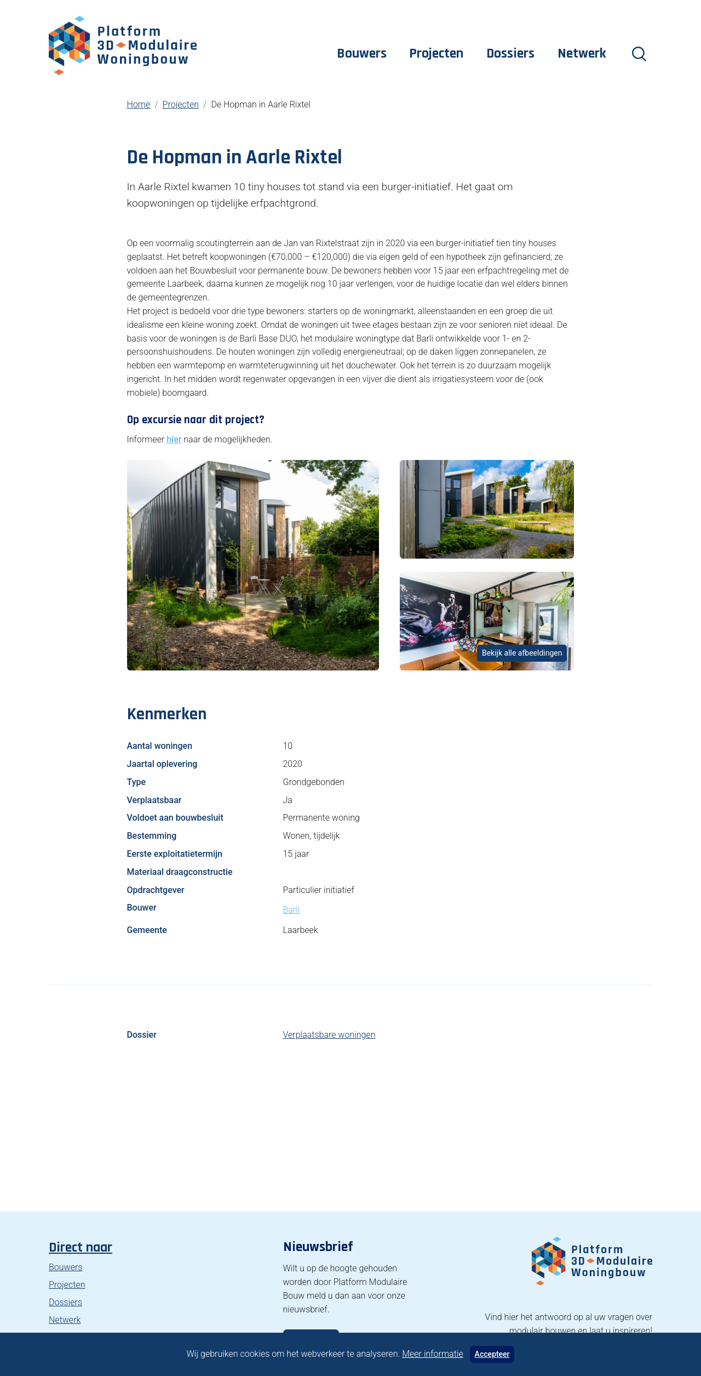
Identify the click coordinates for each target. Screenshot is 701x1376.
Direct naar (80, 1247)
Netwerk (582, 53)
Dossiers (510, 53)
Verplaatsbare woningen (329, 1035)
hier (173, 439)
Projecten (436, 53)
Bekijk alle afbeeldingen (522, 653)
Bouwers (362, 53)
